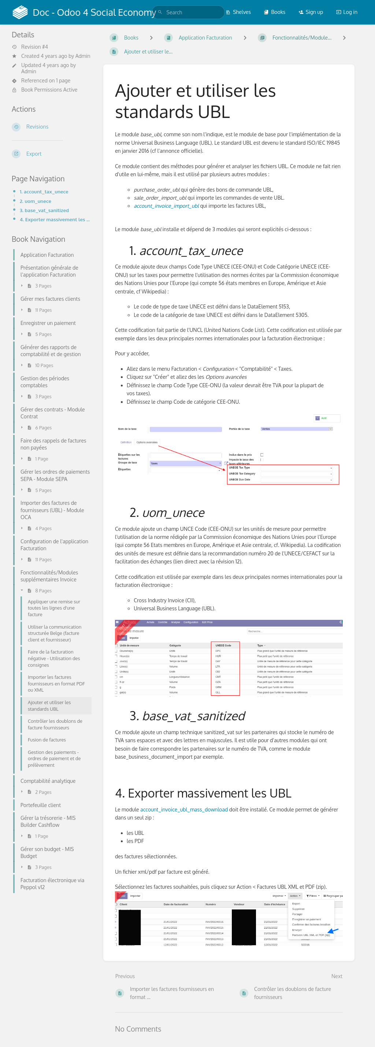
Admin (82, 56)
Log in (346, 12)
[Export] (51, 154)
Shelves (238, 12)
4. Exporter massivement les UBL (56, 219)
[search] (188, 12)
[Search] (160, 12)
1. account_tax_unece (44, 191)
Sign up (310, 12)
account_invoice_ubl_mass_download (183, 809)
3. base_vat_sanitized (44, 210)
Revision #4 (30, 47)
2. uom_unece (35, 201)
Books (274, 12)
